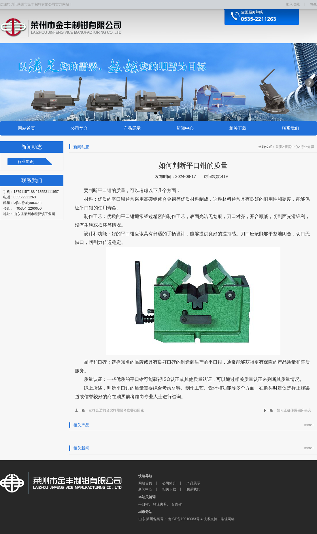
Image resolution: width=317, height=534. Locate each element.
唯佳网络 (228, 519)
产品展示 (132, 128)
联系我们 (290, 128)
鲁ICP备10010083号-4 (184, 519)
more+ (309, 425)
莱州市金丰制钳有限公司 (69, 483)
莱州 (149, 519)
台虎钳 (176, 504)
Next (309, 82)
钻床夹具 (160, 504)
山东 (141, 519)
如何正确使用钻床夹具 (294, 410)
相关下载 (237, 128)
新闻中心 (185, 128)
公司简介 (79, 128)
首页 (279, 147)
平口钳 (143, 504)
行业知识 (26, 161)
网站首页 (26, 128)
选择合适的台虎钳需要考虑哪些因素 (116, 410)
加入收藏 (293, 4)
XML (313, 4)
